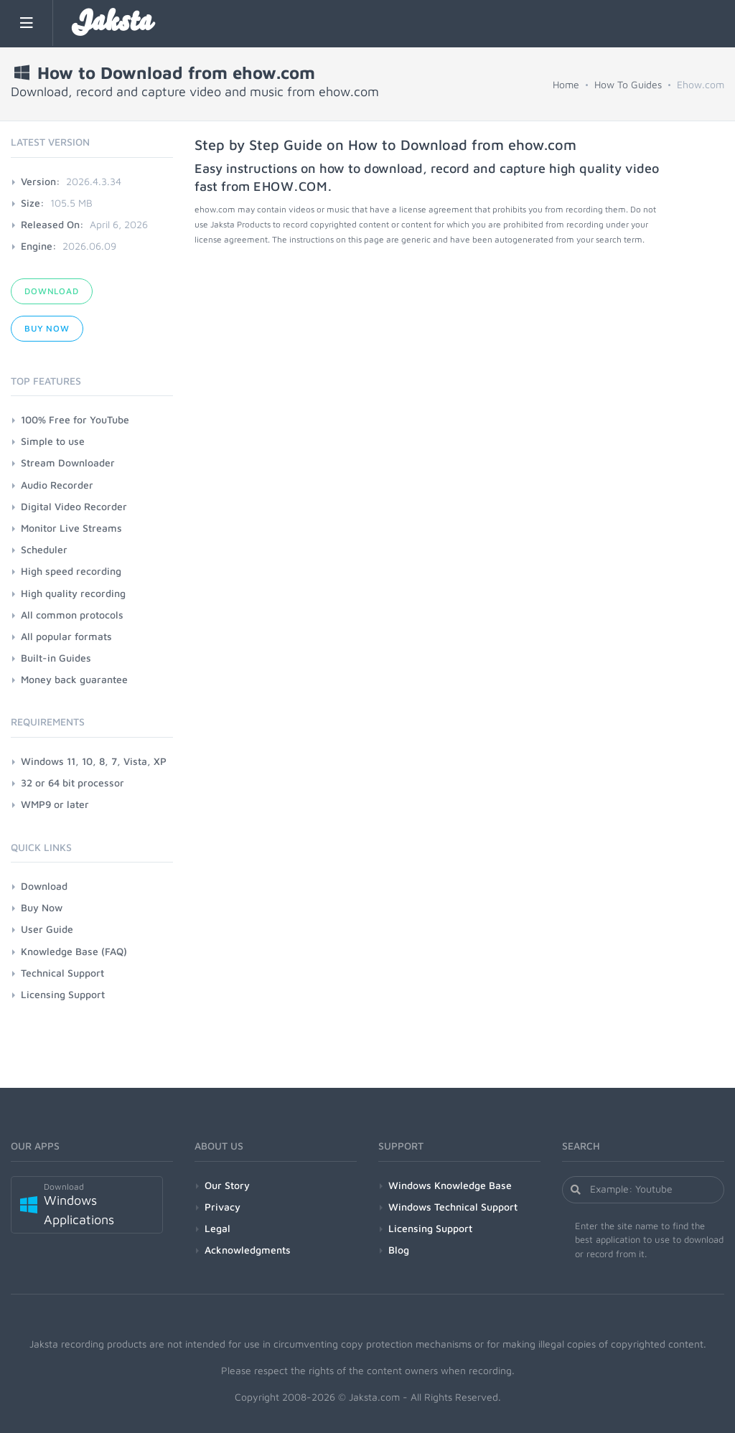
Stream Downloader (68, 462)
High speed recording (71, 571)
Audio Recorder (57, 485)
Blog (398, 1250)
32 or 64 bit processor (72, 782)
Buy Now (47, 328)
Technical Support (62, 973)
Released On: (52, 224)
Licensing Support (63, 994)
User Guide (47, 929)
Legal (217, 1228)
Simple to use (53, 441)
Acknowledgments (248, 1250)
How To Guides (628, 84)
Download (51, 291)
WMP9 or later (55, 804)
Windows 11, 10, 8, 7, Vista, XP (94, 761)
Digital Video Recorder (74, 506)
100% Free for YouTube (75, 419)
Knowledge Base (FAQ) (74, 951)
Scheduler (44, 549)
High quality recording (73, 593)
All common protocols (72, 615)
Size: (33, 203)
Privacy (222, 1207)
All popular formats (66, 636)
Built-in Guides (56, 658)
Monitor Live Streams (71, 528)
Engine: (39, 246)
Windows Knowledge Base (450, 1185)
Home (566, 84)
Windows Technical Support (453, 1207)
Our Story (227, 1185)
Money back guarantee (74, 679)
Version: (40, 181)
